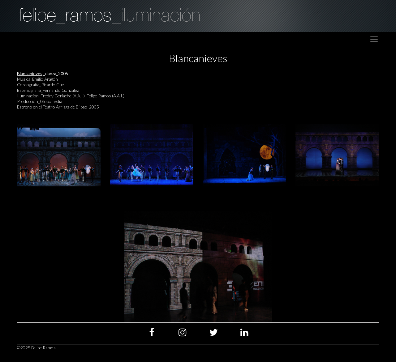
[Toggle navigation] (374, 39)
